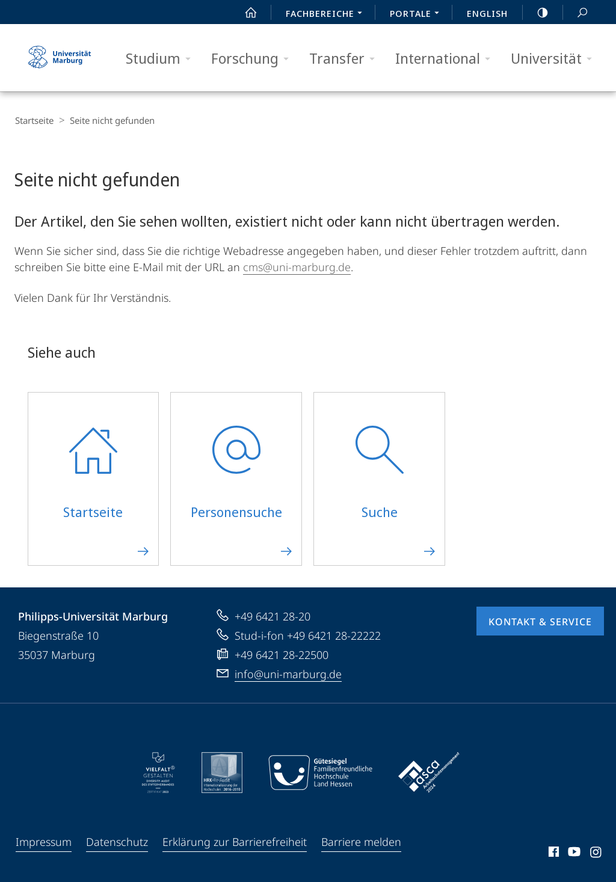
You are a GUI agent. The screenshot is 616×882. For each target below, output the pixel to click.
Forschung (254, 58)
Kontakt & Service (540, 621)
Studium (162, 58)
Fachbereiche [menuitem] (327, 14)
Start (244, 12)
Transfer (346, 58)
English (487, 13)
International (446, 58)
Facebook (552, 853)
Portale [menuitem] (418, 14)
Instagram (596, 853)
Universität (555, 58)
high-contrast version (536, 12)
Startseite (33, 120)
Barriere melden (361, 841)
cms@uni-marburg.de (297, 266)
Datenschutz (117, 841)
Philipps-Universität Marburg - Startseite (59, 57)
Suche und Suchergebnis (575, 13)
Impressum (44, 841)
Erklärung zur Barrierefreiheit (234, 841)
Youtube (573, 853)
